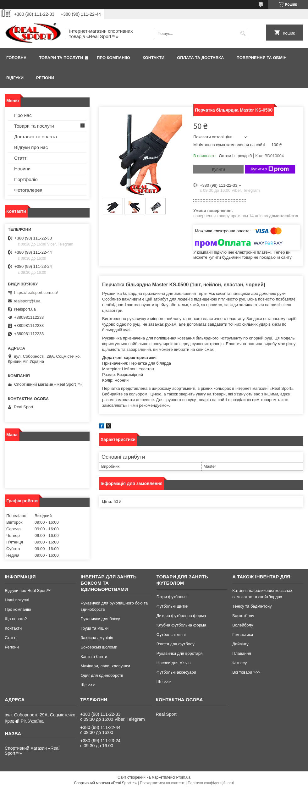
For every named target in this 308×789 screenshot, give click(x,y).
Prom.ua (183, 777)
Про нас (23, 115)
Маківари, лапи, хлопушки (105, 666)
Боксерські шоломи (98, 647)
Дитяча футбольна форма (181, 615)
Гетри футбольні (172, 596)
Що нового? (16, 618)
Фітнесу (239, 662)
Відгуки (15, 77)
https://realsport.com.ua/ (36, 292)
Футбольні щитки (173, 606)
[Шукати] (242, 33)
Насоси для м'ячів (174, 662)
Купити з (270, 169)
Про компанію (113, 57)
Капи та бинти (93, 656)
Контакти (154, 57)
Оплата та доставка (200, 57)
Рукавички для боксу (100, 618)
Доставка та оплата (35, 136)
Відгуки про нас (31, 147)
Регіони (45, 77)
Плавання (241, 653)
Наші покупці (17, 600)
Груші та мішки (94, 628)
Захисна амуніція (96, 637)
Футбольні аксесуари (176, 672)
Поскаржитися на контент (162, 783)
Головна (16, 57)
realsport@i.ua (27, 301)
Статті (21, 158)
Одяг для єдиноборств (101, 675)
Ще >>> (87, 684)
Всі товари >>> (246, 672)
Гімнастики (242, 634)
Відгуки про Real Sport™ (28, 590)
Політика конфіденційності (211, 783)
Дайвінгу (240, 644)
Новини (22, 168)
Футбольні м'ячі (171, 634)
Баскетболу (243, 615)
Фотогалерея (28, 190)
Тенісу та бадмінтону (252, 606)
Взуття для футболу (176, 644)
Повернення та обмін (261, 57)
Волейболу (242, 625)
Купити (218, 169)
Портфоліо (26, 179)
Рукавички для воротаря (180, 653)
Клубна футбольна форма (181, 625)
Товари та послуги (61, 57)
